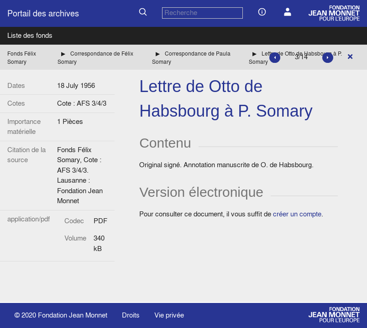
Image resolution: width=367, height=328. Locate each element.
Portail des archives (43, 13)
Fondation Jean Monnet (72, 315)
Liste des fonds (29, 35)
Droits (131, 315)
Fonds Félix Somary (21, 58)
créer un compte (297, 214)
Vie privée (169, 315)
